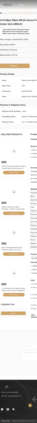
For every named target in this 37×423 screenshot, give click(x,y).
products (10, 13)
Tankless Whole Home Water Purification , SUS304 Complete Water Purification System (13, 209)
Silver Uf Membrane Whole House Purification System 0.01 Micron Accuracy (11, 250)
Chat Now (15, 66)
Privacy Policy (5, 421)
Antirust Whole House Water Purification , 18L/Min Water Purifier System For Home (13, 168)
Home (21, 5)
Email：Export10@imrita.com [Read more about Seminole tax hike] (11, 396)
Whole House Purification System (25, 13)
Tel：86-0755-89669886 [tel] (9, 392)
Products (31, 5)
